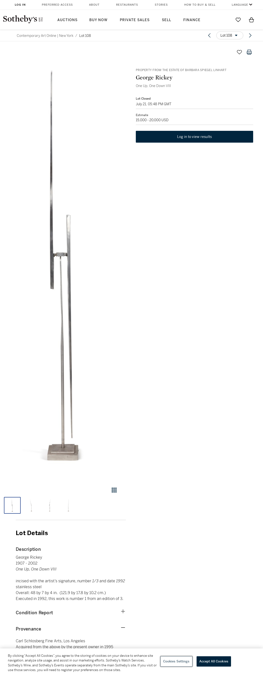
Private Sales (135, 20)
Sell (166, 20)
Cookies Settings (176, 661)
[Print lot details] (249, 52)
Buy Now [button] (98, 20)
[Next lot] (250, 35)
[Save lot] (239, 52)
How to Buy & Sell (200, 4)
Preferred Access (57, 4)
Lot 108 (85, 35)
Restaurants (127, 4)
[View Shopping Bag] (251, 20)
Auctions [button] (67, 20)
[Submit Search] (224, 19)
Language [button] (240, 4)
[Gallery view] (114, 490)
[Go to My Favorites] (238, 20)
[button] (63, 262)
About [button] (94, 4)
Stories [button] (161, 4)
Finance (192, 20)
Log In (20, 4)
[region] (131, 661)
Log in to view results (194, 137)
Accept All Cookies (213, 661)
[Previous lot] (209, 35)
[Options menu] (229, 35)
